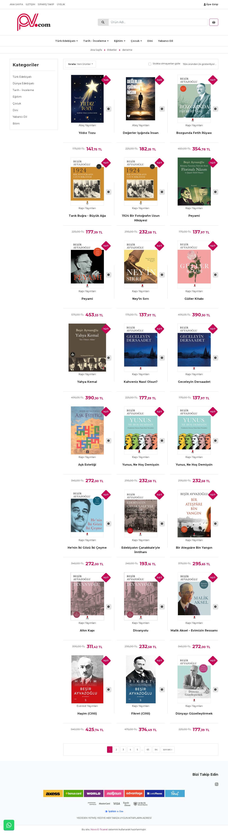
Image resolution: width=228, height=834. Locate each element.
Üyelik (61, 4)
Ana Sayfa (16, 4)
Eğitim (118, 40)
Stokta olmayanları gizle (166, 63)
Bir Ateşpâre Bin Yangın (194, 547)
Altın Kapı (87, 630)
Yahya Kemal (87, 381)
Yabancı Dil (165, 40)
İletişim (30, 4)
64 (156, 749)
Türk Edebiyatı (65, 40)
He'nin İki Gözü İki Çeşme (87, 547)
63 (148, 749)
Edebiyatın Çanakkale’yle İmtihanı (140, 550)
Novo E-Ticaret (99, 829)
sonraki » (167, 749)
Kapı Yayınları (194, 125)
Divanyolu (140, 630)
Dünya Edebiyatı (23, 83)
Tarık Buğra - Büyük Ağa (87, 215)
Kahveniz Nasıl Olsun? (140, 381)
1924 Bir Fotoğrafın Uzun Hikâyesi (141, 218)
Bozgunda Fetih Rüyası (194, 133)
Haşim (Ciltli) (87, 713)
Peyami (194, 215)
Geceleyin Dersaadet (194, 381)
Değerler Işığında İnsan (141, 133)
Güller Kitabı (194, 298)
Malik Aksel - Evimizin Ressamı (194, 630)
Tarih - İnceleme (94, 40)
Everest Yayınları (87, 706)
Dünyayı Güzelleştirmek (194, 713)
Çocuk (135, 40)
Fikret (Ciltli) (140, 713)
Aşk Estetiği (87, 464)
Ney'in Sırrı (140, 298)
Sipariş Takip (46, 4)
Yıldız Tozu (87, 133)
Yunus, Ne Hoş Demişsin (140, 464)
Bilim (16, 123)
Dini (150, 40)
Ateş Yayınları (87, 125)
